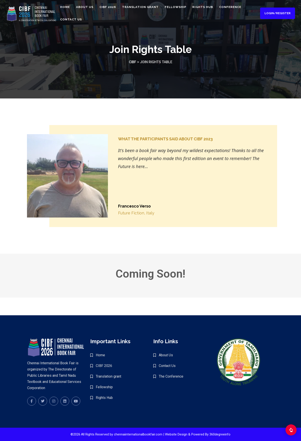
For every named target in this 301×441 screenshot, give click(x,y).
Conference (235, 7)
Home (70, 7)
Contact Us (76, 19)
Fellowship (180, 7)
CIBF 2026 (112, 7)
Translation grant (145, 7)
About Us (89, 7)
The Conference (171, 376)
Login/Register (277, 13)
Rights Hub (207, 7)
